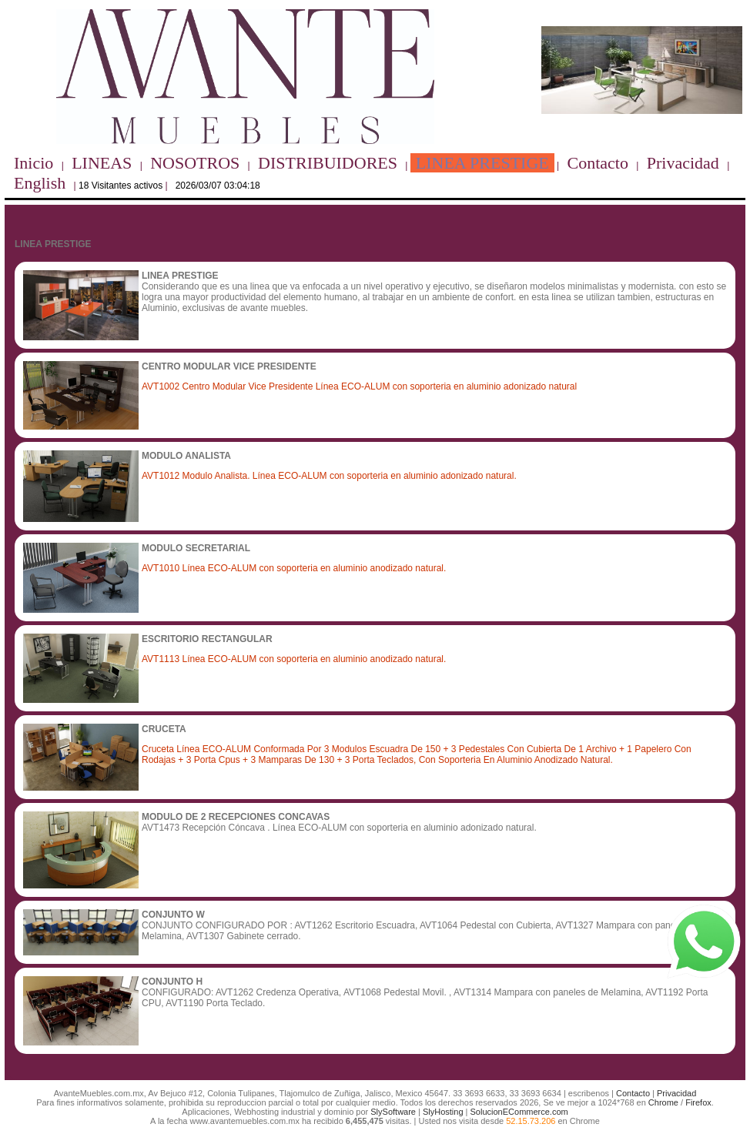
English (39, 182)
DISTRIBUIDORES (327, 162)
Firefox (698, 1102)
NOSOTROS (194, 162)
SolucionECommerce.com (519, 1111)
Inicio (33, 162)
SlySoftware (393, 1111)
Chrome (663, 1102)
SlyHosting (443, 1111)
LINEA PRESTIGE (482, 162)
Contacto (598, 162)
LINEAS (102, 162)
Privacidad (683, 162)
